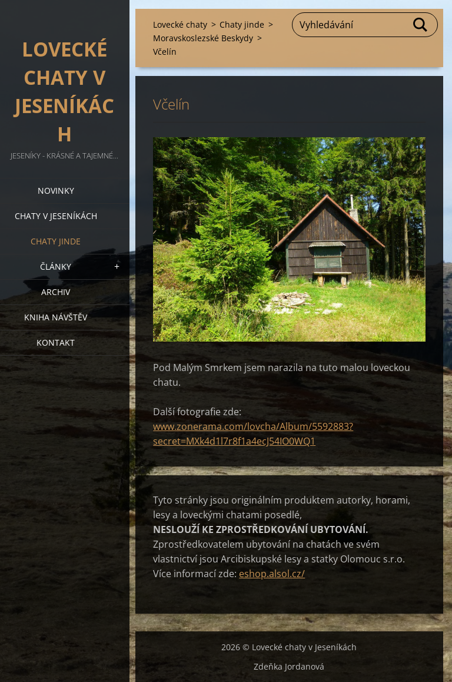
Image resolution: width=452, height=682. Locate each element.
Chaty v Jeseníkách (56, 215)
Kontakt (55, 342)
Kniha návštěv (55, 317)
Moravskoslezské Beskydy (203, 38)
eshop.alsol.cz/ (272, 573)
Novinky (56, 190)
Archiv (55, 291)
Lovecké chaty (180, 24)
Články (55, 266)
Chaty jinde (56, 241)
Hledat (420, 25)
